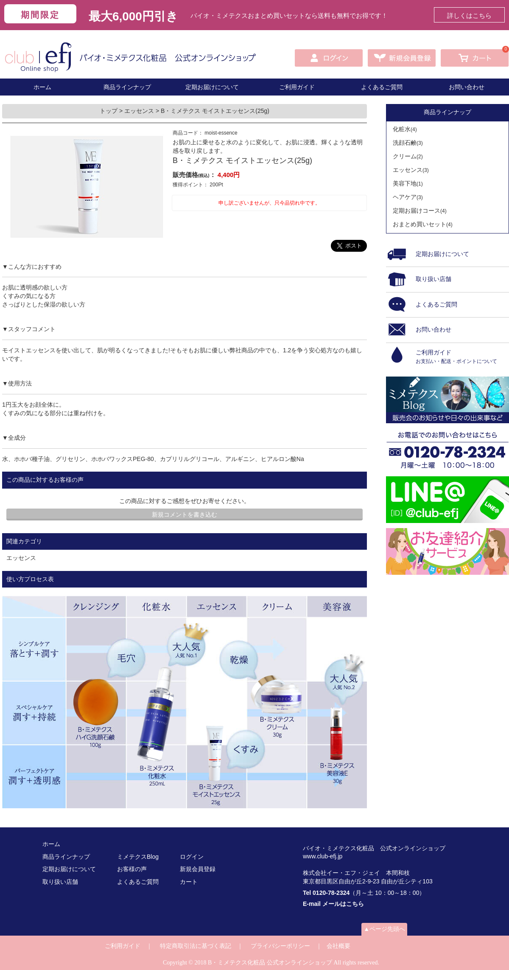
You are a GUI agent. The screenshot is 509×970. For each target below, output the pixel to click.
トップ (109, 110)
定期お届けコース (420, 210)
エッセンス (140, 110)
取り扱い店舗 (60, 881)
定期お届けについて (212, 87)
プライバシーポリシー (280, 945)
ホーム (42, 87)
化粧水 (405, 129)
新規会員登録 (197, 869)
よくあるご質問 (382, 87)
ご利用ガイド (297, 87)
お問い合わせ (466, 87)
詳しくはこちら (469, 15)
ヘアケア (408, 197)
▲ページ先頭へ (384, 928)
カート (189, 881)
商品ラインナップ (127, 87)
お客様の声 (132, 869)
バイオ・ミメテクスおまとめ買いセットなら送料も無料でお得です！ (289, 15)
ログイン (192, 856)
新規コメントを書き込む (184, 514)
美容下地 (408, 183)
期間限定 (40, 15)
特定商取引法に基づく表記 (195, 945)
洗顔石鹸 (408, 142)
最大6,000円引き (133, 16)
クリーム (408, 156)
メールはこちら (343, 903)
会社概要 (338, 945)
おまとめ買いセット (423, 224)
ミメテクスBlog (138, 856)
